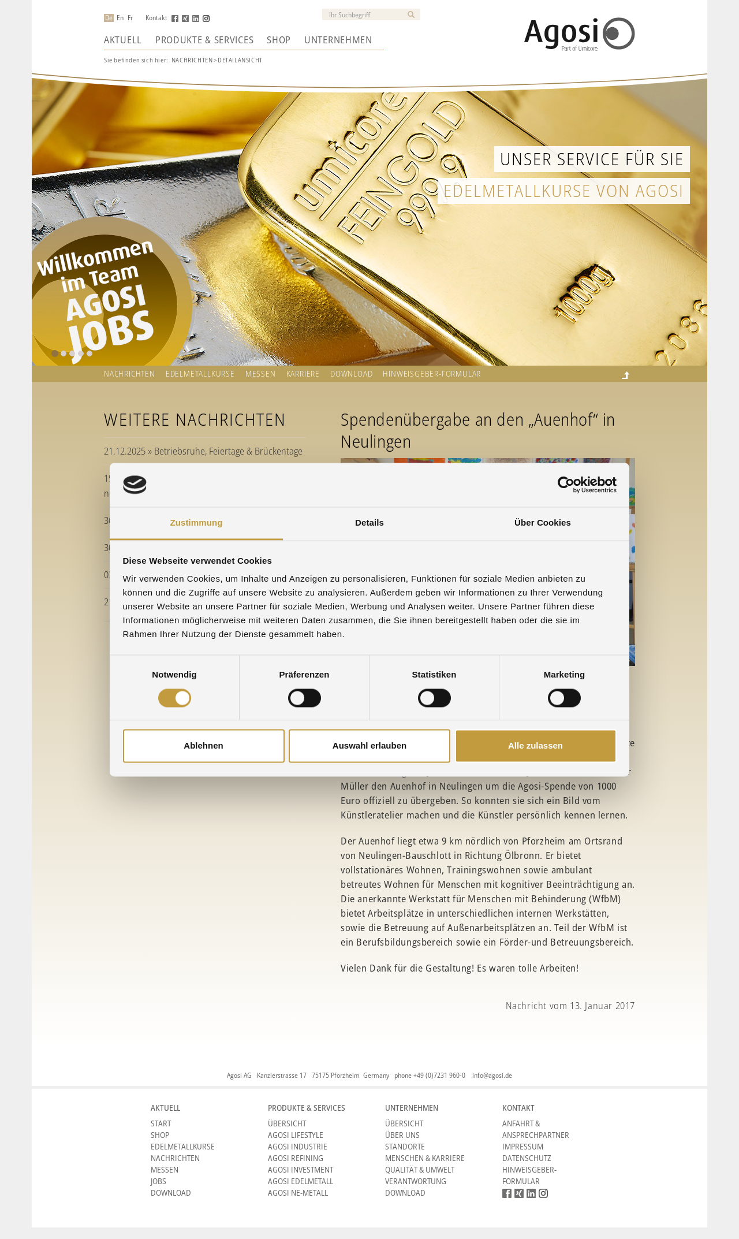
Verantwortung (415, 1180)
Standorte (405, 1146)
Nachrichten (192, 59)
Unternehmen (338, 40)
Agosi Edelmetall (300, 1180)
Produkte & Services (204, 40)
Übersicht (287, 1123)
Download (351, 374)
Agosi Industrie (297, 1146)
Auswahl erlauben (369, 746)
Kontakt (156, 18)
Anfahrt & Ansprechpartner (535, 1129)
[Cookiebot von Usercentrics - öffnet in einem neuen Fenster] (566, 484)
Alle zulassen (535, 746)
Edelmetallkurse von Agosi (563, 190)
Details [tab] (369, 523)
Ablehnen (203, 746)
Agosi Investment (300, 1169)
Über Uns (402, 1134)
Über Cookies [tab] (542, 523)
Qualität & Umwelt (419, 1169)
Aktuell (123, 40)
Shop (279, 40)
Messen (260, 374)
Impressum (522, 1146)
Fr (130, 18)
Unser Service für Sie (592, 158)
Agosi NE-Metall (298, 1192)
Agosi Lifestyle (295, 1134)
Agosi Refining (295, 1157)
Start (161, 1123)
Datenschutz (526, 1157)
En (120, 18)
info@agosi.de (492, 1075)
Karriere (303, 374)
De (109, 18)
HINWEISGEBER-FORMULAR (432, 374)
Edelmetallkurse (200, 374)
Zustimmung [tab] (196, 523)
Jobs (158, 1180)
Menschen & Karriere (425, 1157)
